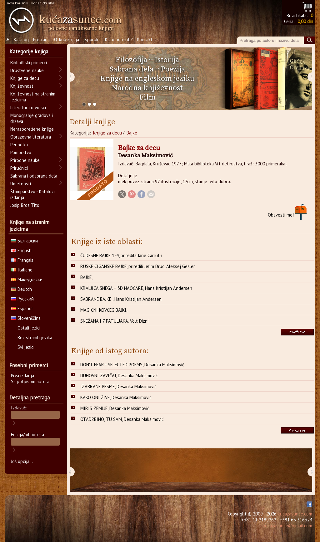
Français (22, 260)
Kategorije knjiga (28, 51)
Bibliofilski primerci (28, 63)
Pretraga (41, 39)
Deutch (21, 289)
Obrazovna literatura (30, 137)
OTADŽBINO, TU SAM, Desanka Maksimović (122, 419)
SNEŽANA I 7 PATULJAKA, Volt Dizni (114, 321)
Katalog (21, 39)
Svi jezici (26, 347)
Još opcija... (22, 461)
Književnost (21, 86)
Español (22, 308)
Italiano (21, 270)
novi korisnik (17, 3)
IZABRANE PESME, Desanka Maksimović (118, 386)
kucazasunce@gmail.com (287, 526)
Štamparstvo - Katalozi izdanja (32, 194)
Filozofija (131, 60)
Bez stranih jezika (35, 337)
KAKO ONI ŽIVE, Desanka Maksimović (116, 397)
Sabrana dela (131, 69)
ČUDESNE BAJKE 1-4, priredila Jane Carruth (121, 255)
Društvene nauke (27, 70)
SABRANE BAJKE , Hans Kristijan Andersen (121, 299)
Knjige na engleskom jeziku (147, 78)
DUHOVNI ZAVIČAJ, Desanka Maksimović (119, 375)
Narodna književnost (147, 88)
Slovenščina (26, 318)
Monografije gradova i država (31, 118)
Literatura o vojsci (28, 107)
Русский (22, 299)
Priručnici (19, 168)
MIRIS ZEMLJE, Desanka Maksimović (114, 408)
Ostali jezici (29, 328)
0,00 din (305, 21)
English (21, 250)
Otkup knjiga (66, 39)
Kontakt (144, 39)
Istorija (167, 60)
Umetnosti (20, 184)
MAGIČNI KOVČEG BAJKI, (103, 310)
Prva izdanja (22, 375)
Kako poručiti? (119, 39)
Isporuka (92, 39)
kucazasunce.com (295, 514)
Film (147, 97)
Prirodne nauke (25, 160)
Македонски (26, 279)
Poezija (173, 69)
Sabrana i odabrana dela (33, 176)
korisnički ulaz (43, 3)
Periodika (19, 145)
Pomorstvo (20, 152)
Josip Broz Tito (24, 205)
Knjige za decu (107, 133)
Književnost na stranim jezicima (32, 97)
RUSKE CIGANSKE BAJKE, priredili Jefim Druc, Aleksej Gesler (137, 266)
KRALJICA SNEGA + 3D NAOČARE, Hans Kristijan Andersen (136, 288)
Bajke (132, 133)
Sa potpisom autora (30, 381)
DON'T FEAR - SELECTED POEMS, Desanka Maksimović (132, 365)
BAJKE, (86, 277)
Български (24, 241)
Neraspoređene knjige (32, 129)
